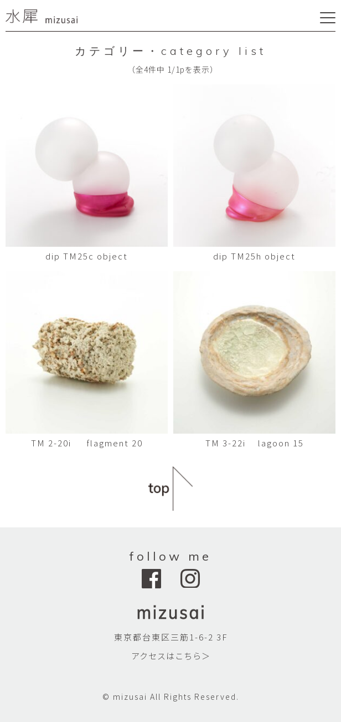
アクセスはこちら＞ (170, 656)
